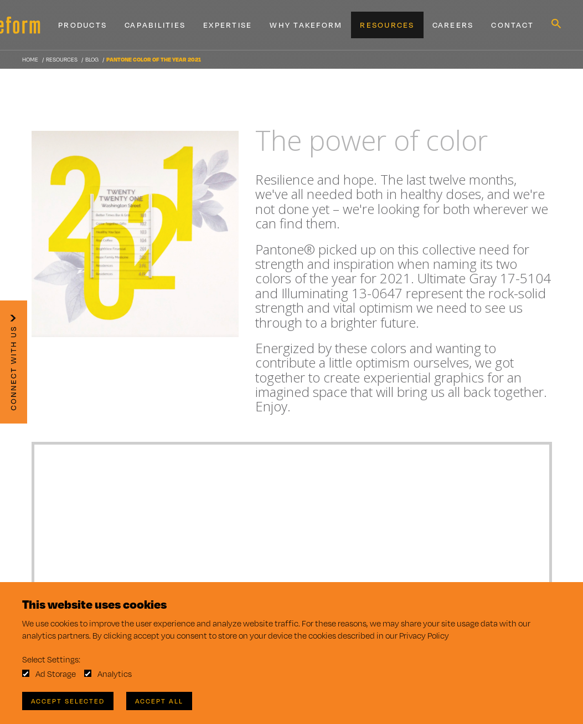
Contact (512, 24)
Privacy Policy (424, 635)
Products (82, 24)
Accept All (159, 701)
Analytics (114, 674)
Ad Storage (55, 674)
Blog (92, 59)
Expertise (227, 24)
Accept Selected (68, 701)
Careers (453, 24)
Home (30, 59)
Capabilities (155, 24)
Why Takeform (306, 24)
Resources (387, 24)
